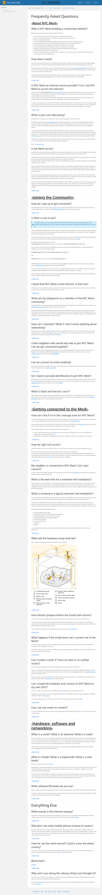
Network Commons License (38, 307)
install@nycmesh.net (60, 209)
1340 (35, 776)
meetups (39, 884)
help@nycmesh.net (40, 265)
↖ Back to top (35, 80)
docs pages (47, 695)
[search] (51, 2)
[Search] (43, 2)
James (14, 11)
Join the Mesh (65, 891)
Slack (78, 239)
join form (54, 207)
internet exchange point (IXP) (80, 68)
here (60, 334)
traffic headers (52, 122)
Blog (50, 891)
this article (76, 817)
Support (54, 891)
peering (37, 136)
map (92, 419)
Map (42, 891)
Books (80, 2)
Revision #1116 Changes (68, 8)
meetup (50, 333)
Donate (59, 891)
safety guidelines (73, 629)
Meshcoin (33, 864)
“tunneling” (48, 678)
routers (51, 764)
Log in (96, 2)
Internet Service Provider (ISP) (58, 92)
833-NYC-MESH (55, 353)
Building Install (49, 368)
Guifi (58, 850)
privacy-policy (40, 144)
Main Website (36, 891)
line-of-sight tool (76, 421)
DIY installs (49, 457)
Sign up (88, 2)
